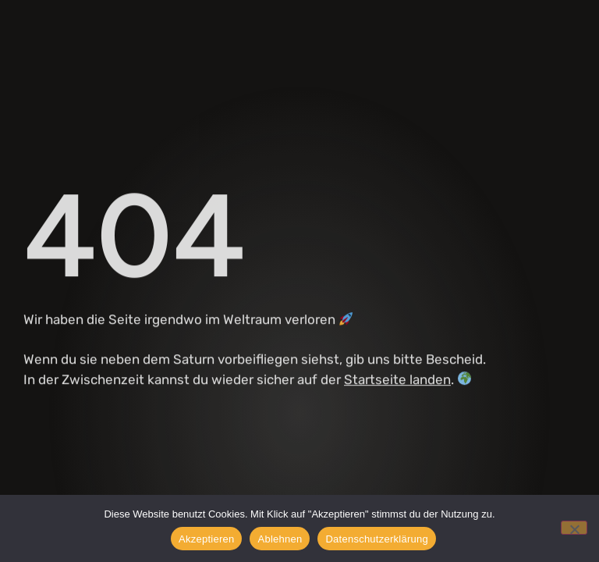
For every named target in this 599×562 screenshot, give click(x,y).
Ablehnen (279, 539)
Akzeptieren (206, 539)
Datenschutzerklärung (376, 539)
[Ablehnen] (574, 528)
